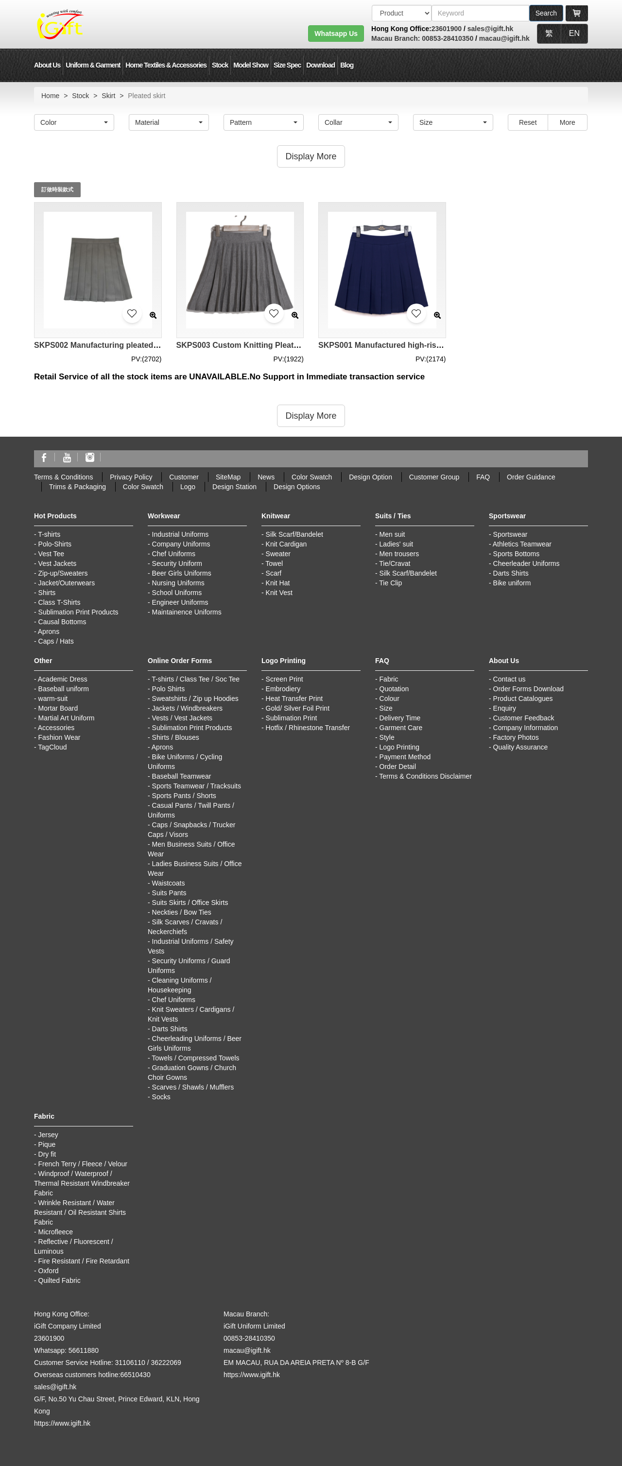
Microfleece (55, 1232)
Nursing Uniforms (178, 583)
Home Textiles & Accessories (166, 65)
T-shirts (49, 534)
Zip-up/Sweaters (63, 573)
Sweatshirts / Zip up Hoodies (195, 698)
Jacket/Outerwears (66, 583)
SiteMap (228, 477)
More (567, 122)
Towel (274, 563)
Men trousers (399, 554)
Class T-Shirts (59, 602)
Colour (389, 698)
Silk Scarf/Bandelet (294, 534)
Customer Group (434, 477)
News (266, 477)
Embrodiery (283, 689)
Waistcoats (168, 883)
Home (50, 96)
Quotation (394, 689)
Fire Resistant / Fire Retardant (84, 1261)
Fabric (389, 679)
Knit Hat (278, 583)
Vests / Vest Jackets (182, 718)
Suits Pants (169, 893)
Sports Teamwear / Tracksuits (196, 786)
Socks (161, 1097)
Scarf (274, 573)
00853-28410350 (446, 38)
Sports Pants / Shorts (184, 796)
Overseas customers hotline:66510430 (92, 1375)
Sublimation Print (291, 718)
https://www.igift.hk (62, 1423)
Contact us (509, 679)
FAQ (483, 477)
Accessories (56, 728)
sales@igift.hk (490, 29)
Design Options (297, 487)
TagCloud (52, 747)
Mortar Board (58, 708)
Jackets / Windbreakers (187, 708)
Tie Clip (390, 583)
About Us (47, 65)
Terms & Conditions (63, 477)
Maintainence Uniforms (187, 612)
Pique (47, 1144)
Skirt (108, 96)
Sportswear (510, 534)
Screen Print (284, 679)
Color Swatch (312, 477)
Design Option (370, 477)
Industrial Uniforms (180, 534)
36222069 (166, 1362)
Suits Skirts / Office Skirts (190, 902)
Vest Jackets (57, 563)
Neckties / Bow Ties (181, 912)
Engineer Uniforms (180, 602)
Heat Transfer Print (294, 698)
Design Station (234, 487)
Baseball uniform (63, 689)
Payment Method (405, 757)
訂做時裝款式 (57, 189)
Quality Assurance (520, 747)
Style (387, 737)
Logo (187, 487)
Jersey (48, 1135)
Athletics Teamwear (522, 544)
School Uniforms (177, 593)
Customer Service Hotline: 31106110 (89, 1362)
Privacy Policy (131, 477)
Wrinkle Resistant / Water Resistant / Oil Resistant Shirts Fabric (80, 1212)
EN (574, 33)
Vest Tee (51, 554)
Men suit (392, 534)
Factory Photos (516, 737)
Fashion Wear (59, 737)
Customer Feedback (523, 718)
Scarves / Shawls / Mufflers (193, 1087)
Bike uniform (512, 583)
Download (320, 65)
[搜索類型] (402, 13)
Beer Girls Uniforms (181, 573)
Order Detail (398, 766)
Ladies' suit (397, 544)
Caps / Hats (56, 641)
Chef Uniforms (173, 554)
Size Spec (287, 65)
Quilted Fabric (59, 1280)
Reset (528, 122)
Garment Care (401, 728)
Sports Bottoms (516, 554)
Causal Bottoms (62, 622)
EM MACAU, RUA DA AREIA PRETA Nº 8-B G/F (296, 1362)
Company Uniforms (181, 544)
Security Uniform (177, 563)
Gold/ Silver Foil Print (297, 708)
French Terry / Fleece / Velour (82, 1164)
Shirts (47, 593)
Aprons (48, 631)
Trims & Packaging (77, 487)
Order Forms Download (528, 689)
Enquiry (504, 708)
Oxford (48, 1271)
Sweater (278, 554)
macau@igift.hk (504, 38)
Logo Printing (400, 747)
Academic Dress (62, 679)
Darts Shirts (511, 573)
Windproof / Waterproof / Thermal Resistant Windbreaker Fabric (82, 1183)
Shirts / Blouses (175, 737)
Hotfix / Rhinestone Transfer (308, 728)
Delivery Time (400, 718)
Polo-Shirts (54, 544)
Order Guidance (531, 477)
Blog (346, 65)
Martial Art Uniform (66, 718)
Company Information (525, 728)
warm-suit (53, 698)
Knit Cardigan (286, 544)
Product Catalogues (523, 698)
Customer (184, 477)
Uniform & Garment (93, 65)
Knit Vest (279, 593)
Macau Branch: (395, 38)
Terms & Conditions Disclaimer (425, 776)
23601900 (447, 29)
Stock (220, 65)
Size (386, 708)
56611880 (84, 1350)
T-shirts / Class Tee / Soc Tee (196, 679)
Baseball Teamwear (181, 776)
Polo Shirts (168, 689)
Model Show (250, 65)
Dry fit (47, 1154)
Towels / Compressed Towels (195, 1058)
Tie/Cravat (394, 563)
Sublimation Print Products (78, 612)
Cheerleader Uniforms (526, 563)
